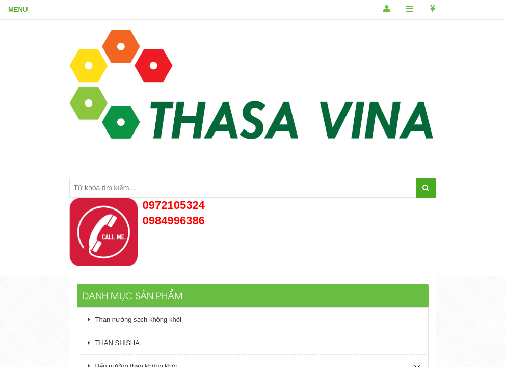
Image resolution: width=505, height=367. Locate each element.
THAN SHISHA (114, 343)
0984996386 (174, 220)
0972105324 (174, 205)
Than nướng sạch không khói (134, 319)
